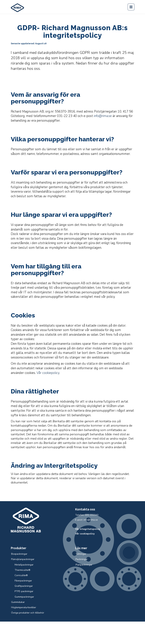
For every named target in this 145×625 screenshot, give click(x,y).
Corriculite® (21, 575)
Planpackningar (84, 564)
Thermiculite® (22, 570)
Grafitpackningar (24, 586)
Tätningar (81, 554)
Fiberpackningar (23, 580)
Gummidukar (18, 602)
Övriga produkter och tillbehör (27, 612)
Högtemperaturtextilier (23, 607)
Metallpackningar (24, 564)
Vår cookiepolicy (48, 373)
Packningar (82, 559)
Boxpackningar (19, 554)
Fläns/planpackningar (22, 559)
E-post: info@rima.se (86, 519)
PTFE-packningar (24, 591)
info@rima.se (103, 116)
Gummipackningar (24, 596)
